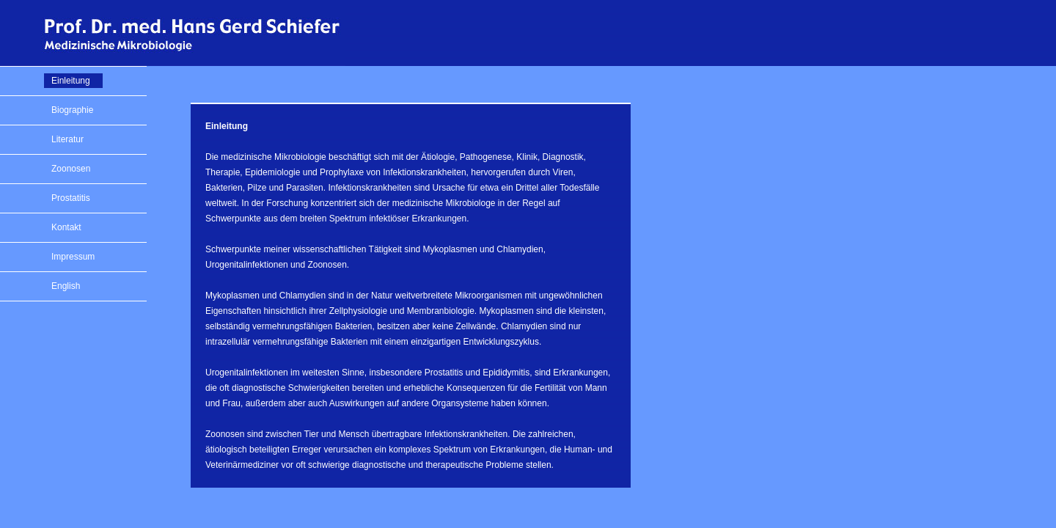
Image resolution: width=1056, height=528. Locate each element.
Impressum (73, 257)
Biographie (72, 110)
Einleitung (70, 81)
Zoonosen (70, 169)
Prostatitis (70, 198)
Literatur (67, 139)
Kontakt (66, 227)
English (65, 286)
